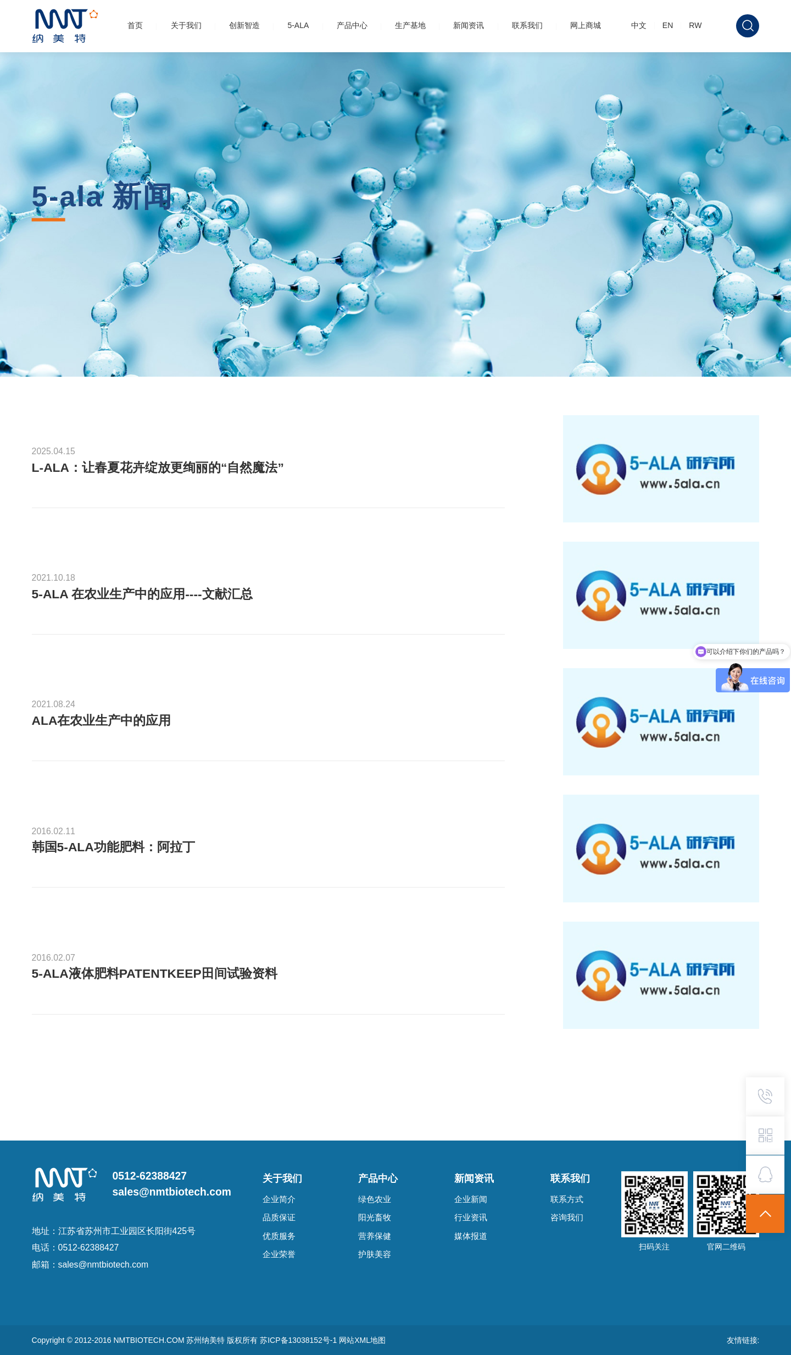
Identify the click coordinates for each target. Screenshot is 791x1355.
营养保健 (374, 1236)
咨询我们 (566, 1217)
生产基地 (410, 25)
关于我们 (186, 25)
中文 (639, 25)
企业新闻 (470, 1199)
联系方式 (566, 1199)
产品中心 (352, 25)
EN (667, 25)
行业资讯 (470, 1217)
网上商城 (585, 25)
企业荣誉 (279, 1254)
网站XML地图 (362, 1340)
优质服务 (279, 1236)
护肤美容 (374, 1254)
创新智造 (244, 25)
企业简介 (279, 1199)
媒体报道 (470, 1236)
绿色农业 (374, 1199)
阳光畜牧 (374, 1217)
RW (695, 25)
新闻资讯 (468, 25)
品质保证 (279, 1217)
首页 (135, 25)
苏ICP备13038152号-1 (299, 1340)
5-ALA (298, 25)
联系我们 (527, 25)
